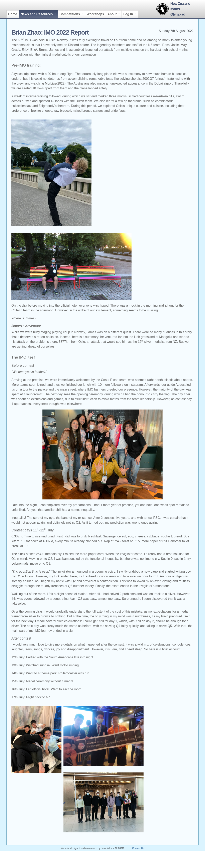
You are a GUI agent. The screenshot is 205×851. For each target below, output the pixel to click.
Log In (128, 14)
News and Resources (39, 14)
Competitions (70, 14)
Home (12, 14)
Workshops (95, 14)
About (113, 14)
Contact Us (138, 848)
